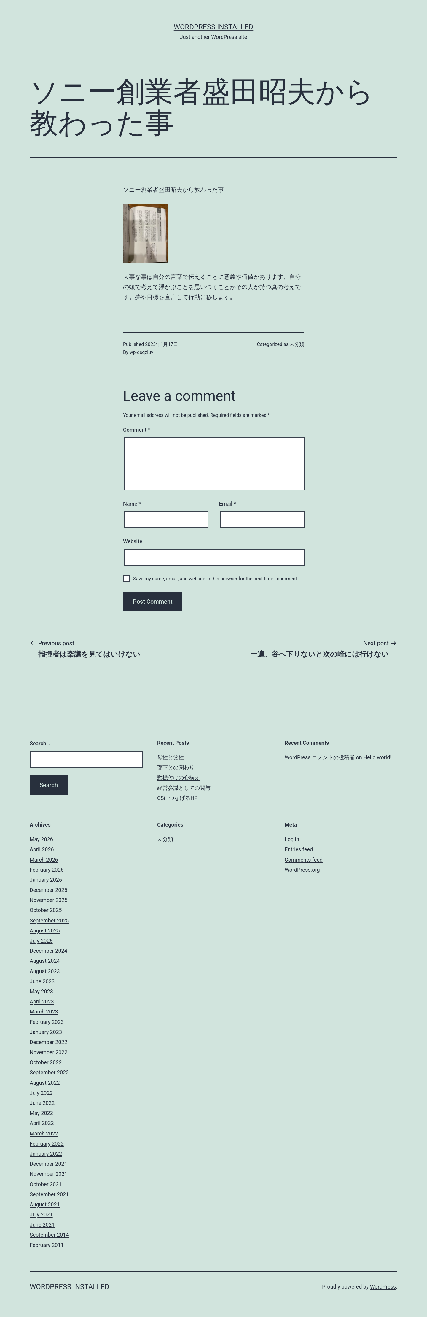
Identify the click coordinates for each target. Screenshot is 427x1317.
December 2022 (48, 1042)
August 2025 (45, 930)
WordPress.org (302, 870)
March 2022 (44, 1133)
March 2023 (44, 1011)
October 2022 (46, 1062)
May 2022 (41, 1113)
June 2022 (42, 1103)
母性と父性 (170, 757)
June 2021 (42, 1224)
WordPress (383, 1286)
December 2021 (48, 1164)
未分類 (297, 344)
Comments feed (304, 860)
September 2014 (49, 1235)
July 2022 (41, 1093)
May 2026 (41, 839)
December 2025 (48, 890)
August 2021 (45, 1204)
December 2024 (48, 951)
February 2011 (47, 1245)
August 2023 (45, 971)
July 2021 (41, 1214)
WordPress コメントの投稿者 (320, 757)
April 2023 (42, 1001)
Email (227, 504)
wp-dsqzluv (141, 352)
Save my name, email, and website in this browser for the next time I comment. (215, 579)
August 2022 (45, 1083)
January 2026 (46, 880)
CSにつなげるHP (177, 798)
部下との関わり (176, 767)
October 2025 (46, 910)
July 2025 (41, 941)
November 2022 (49, 1052)
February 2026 (47, 870)
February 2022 (47, 1143)
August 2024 (45, 961)
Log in (292, 839)
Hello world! (377, 757)
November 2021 (49, 1174)
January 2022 (46, 1154)
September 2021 (49, 1194)
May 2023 (41, 991)
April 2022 (42, 1123)
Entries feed (299, 849)
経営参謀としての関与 (184, 788)
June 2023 (42, 981)
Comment (136, 430)
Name (132, 504)
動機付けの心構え (178, 777)
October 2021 (46, 1184)
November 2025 (49, 900)
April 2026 (42, 849)
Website (132, 541)
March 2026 (44, 860)
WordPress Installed (214, 27)
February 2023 (47, 1022)
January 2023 (46, 1032)
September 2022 (49, 1072)
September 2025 (49, 920)
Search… (40, 743)
